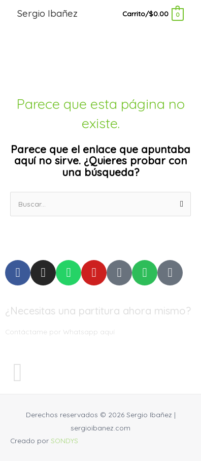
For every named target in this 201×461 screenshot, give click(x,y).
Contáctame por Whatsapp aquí (60, 331)
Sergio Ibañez (47, 13)
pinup (10, 0)
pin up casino (2, 0)
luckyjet (7, 0)
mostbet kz (13, 0)
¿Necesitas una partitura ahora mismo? (98, 310)
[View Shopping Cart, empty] (152, 13)
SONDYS (64, 440)
